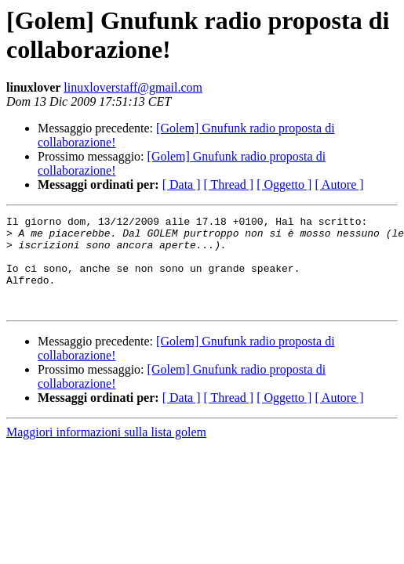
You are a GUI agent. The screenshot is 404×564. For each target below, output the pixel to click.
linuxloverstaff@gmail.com (133, 87)
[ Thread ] (229, 184)
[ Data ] (181, 184)
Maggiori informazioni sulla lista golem (106, 450)
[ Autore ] (339, 184)
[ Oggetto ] (284, 184)
